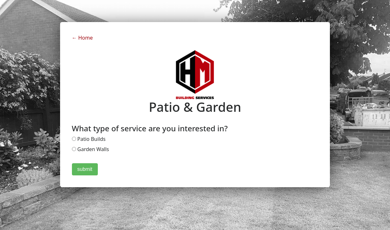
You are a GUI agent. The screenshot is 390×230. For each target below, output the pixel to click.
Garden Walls (90, 149)
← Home (82, 37)
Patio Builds (89, 138)
